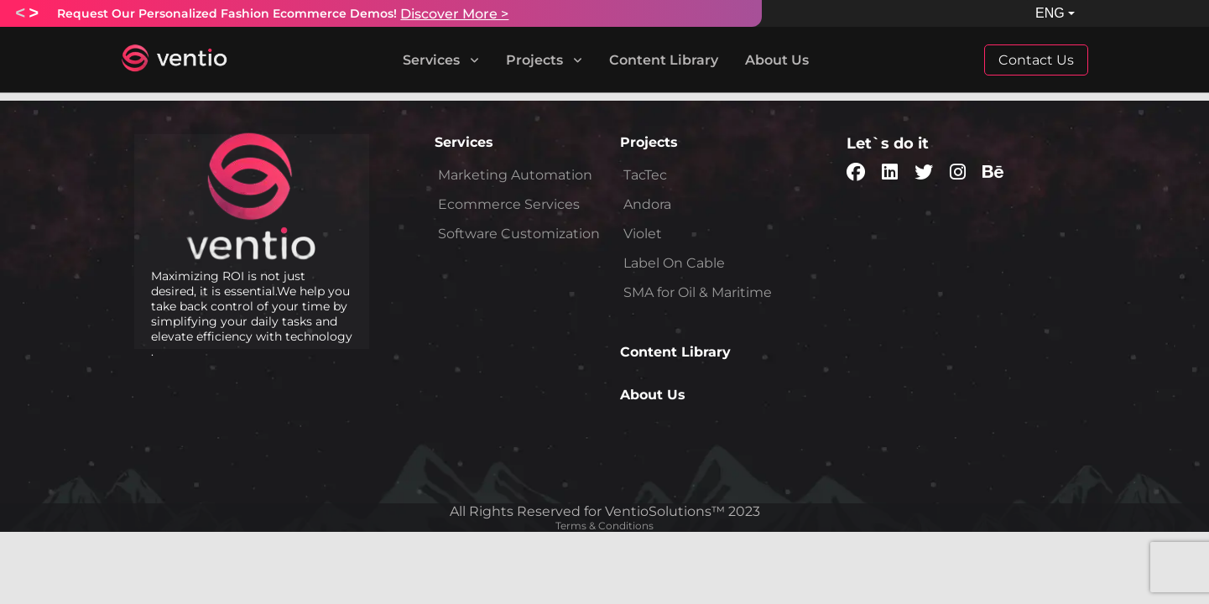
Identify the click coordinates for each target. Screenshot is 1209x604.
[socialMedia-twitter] (924, 174)
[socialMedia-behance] (993, 174)
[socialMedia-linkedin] (889, 174)
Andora (647, 204)
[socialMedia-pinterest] (957, 174)
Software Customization (519, 234)
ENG (1050, 13)
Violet (642, 234)
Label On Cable (674, 263)
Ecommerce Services (509, 204)
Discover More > (454, 14)
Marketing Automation (515, 175)
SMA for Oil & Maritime (697, 292)
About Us (777, 60)
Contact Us (1036, 60)
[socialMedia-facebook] (856, 174)
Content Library (663, 60)
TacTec (645, 175)
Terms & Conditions (604, 525)
